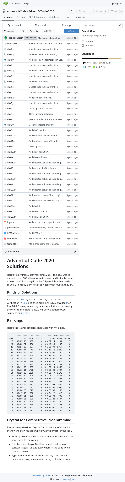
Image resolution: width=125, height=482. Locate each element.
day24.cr (11, 211)
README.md (13, 233)
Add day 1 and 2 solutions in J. (43, 54)
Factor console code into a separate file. (48, 43)
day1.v (10, 59)
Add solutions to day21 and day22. (45, 195)
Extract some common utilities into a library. (50, 238)
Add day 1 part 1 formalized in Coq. (46, 59)
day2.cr (10, 65)
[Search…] (120, 25)
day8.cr (10, 119)
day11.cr (11, 141)
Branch (41, 25)
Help (26, 3)
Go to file (34, 31)
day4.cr (10, 86)
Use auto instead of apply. (50, 38)
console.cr (12, 43)
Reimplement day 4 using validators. (46, 227)
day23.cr (11, 206)
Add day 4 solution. (38, 157)
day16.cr (11, 168)
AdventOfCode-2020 (41, 11)
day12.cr (11, 146)
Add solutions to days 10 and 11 (44, 135)
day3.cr (10, 76)
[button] (22, 31)
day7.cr (10, 114)
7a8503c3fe (30, 38)
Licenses (66, 479)
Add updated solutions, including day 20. (48, 162)
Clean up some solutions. (41, 108)
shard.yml (12, 238)
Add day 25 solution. (39, 216)
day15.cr (11, 162)
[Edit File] (75, 251)
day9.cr (10, 130)
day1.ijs (11, 54)
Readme (87, 41)
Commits (15, 25)
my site (25, 313)
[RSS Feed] (72, 11)
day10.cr (11, 135)
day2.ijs (11, 70)
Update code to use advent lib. (43, 49)
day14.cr (11, 157)
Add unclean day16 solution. (42, 168)
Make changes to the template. (44, 243)
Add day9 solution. (38, 130)
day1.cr (10, 49)
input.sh (11, 222)
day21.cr (11, 195)
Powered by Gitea (41, 475)
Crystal (23, 299)
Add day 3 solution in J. (40, 81)
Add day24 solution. (38, 211)
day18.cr (11, 178)
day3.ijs (11, 81)
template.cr (12, 243)
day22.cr (11, 200)
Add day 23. (34, 206)
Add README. (35, 233)
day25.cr (11, 216)
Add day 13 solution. (39, 151)
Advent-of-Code (16, 11)
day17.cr (11, 173)
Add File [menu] (49, 31)
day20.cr (11, 189)
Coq (25, 303)
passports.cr (13, 227)
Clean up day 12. (37, 146)
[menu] (55, 479)
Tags (66, 25)
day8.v (10, 124)
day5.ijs (11, 97)
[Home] (5, 3)
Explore (16, 3)
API (73, 479)
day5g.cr (11, 103)
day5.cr (10, 92)
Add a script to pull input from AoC (45, 222)
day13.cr (11, 151)
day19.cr (11, 184)
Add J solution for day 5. (40, 97)
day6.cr (10, 108)
